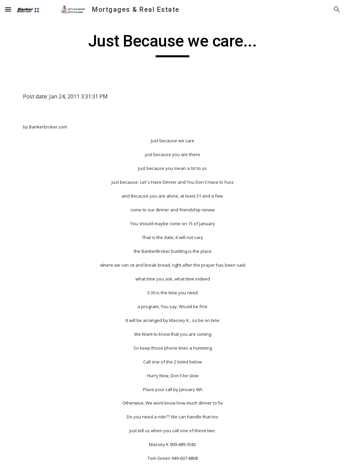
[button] (8, 9)
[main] (172, 44)
